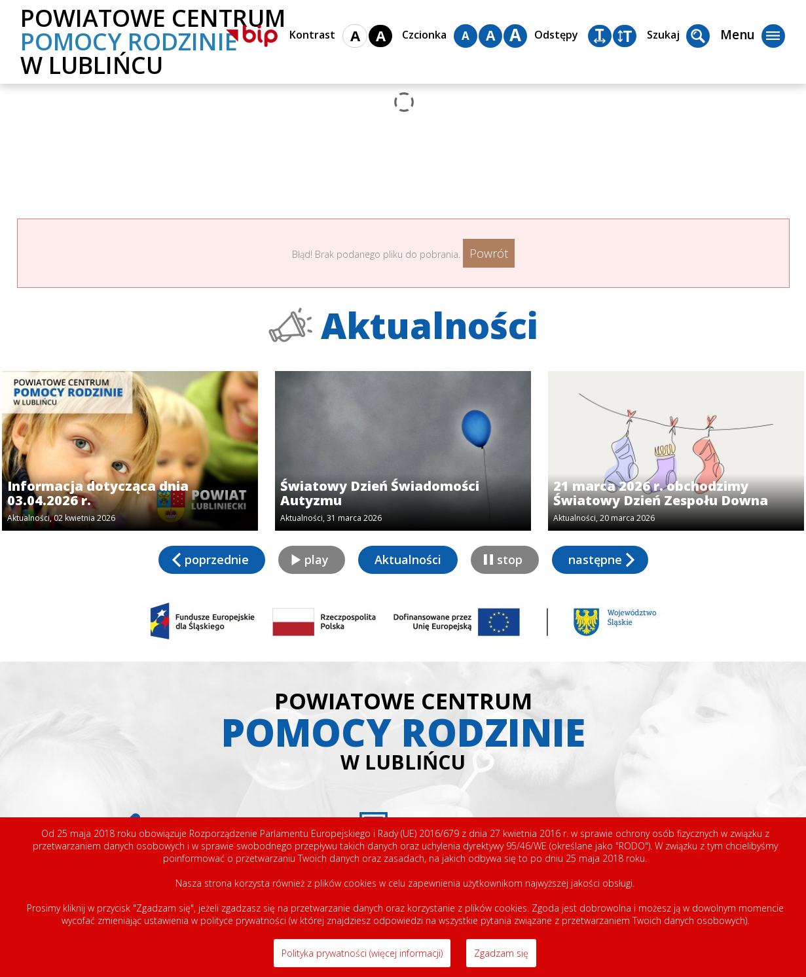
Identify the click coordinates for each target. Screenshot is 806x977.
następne (595, 559)
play (316, 559)
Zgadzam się (501, 953)
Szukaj (678, 36)
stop (509, 559)
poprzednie (217, 559)
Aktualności (408, 559)
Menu (752, 36)
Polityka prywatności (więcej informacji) (362, 953)
